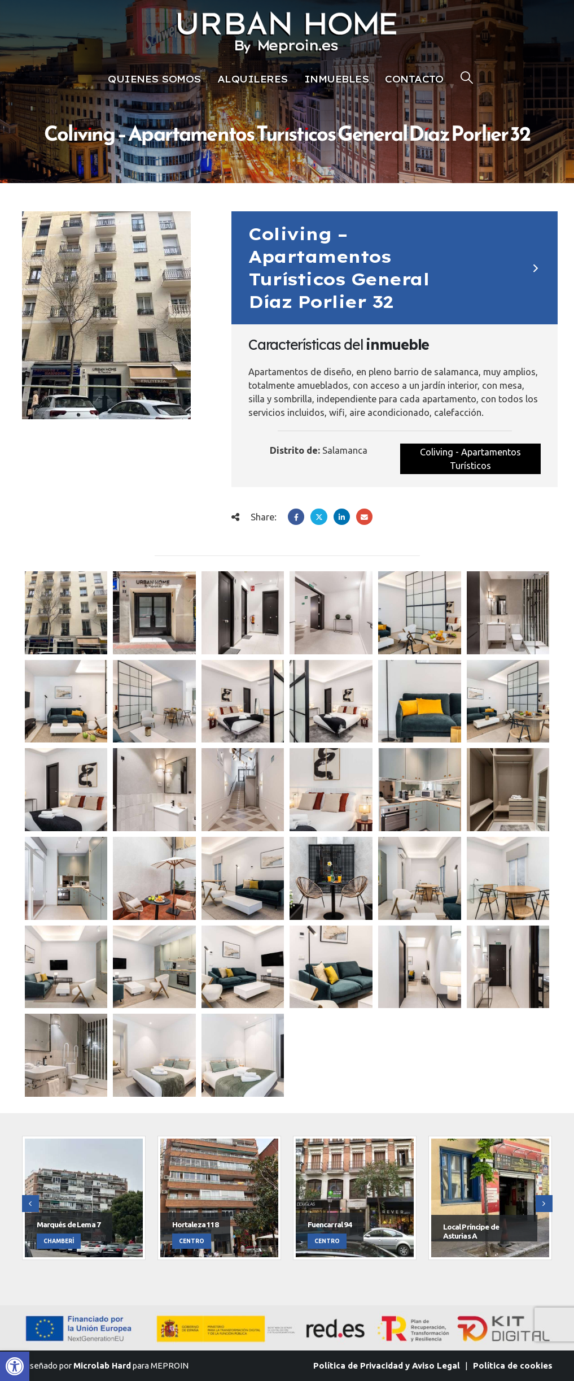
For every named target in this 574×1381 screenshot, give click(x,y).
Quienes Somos (154, 79)
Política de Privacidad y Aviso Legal (386, 1365)
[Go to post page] (66, 612)
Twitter (318, 517)
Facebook (296, 517)
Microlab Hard (102, 1365)
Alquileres (252, 79)
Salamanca (344, 450)
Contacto (414, 79)
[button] (14, 1366)
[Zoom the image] (287, 11)
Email (364, 517)
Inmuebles (336, 79)
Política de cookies (513, 1365)
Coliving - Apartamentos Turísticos (470, 459)
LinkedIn (342, 517)
